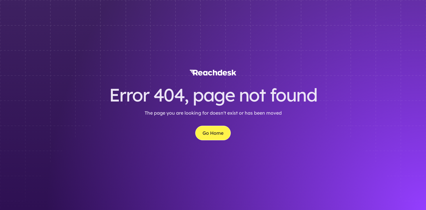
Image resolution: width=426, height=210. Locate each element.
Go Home (213, 133)
